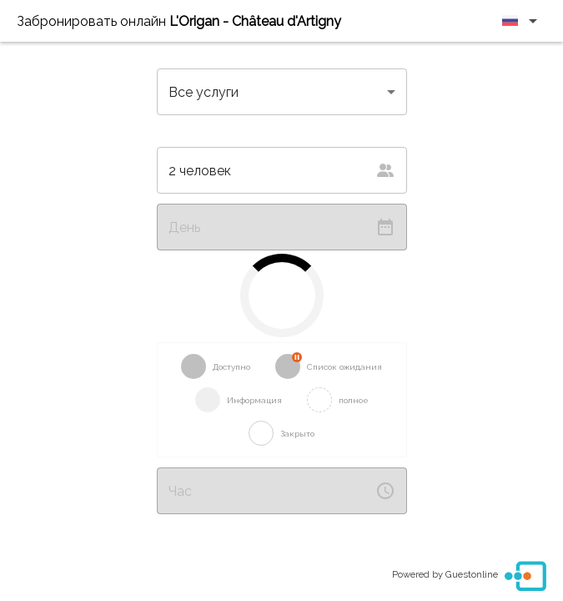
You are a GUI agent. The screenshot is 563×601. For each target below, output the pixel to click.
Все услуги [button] (203, 92)
